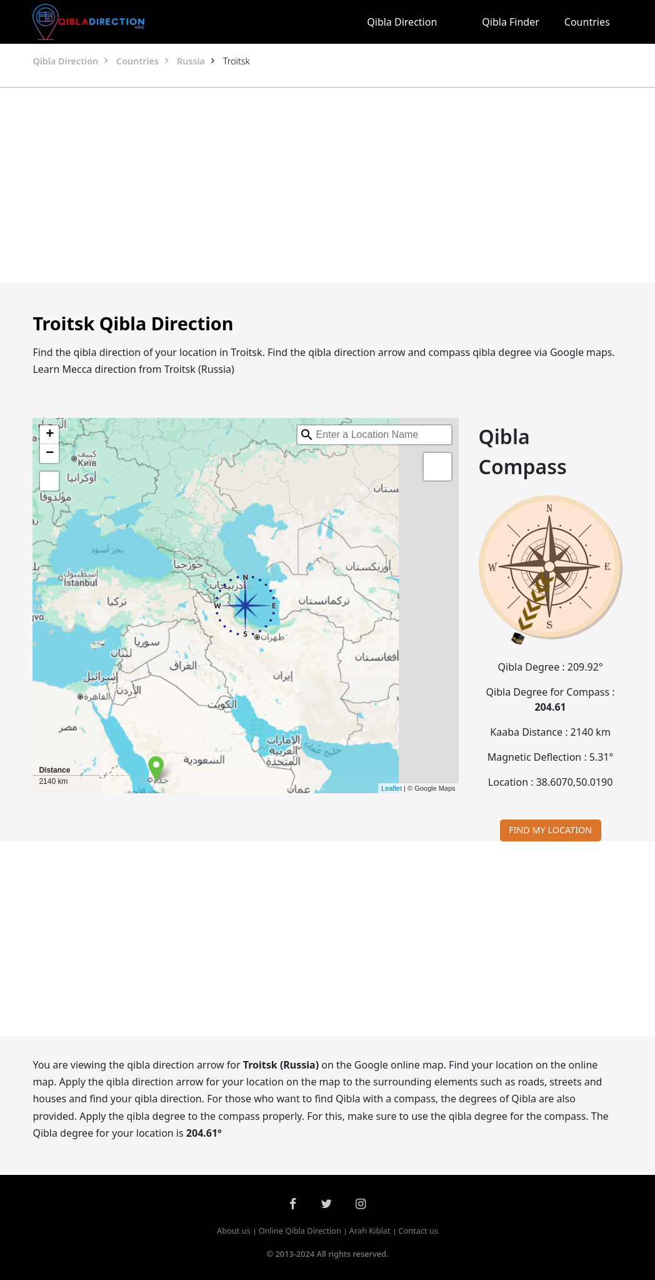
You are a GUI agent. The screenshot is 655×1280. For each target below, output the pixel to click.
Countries (587, 22)
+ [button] (50, 434)
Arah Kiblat (370, 1231)
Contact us (418, 1231)
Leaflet (391, 788)
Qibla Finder (510, 22)
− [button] (50, 453)
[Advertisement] (327, 185)
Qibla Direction (402, 22)
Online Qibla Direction (299, 1231)
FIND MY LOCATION (550, 830)
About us (234, 1231)
